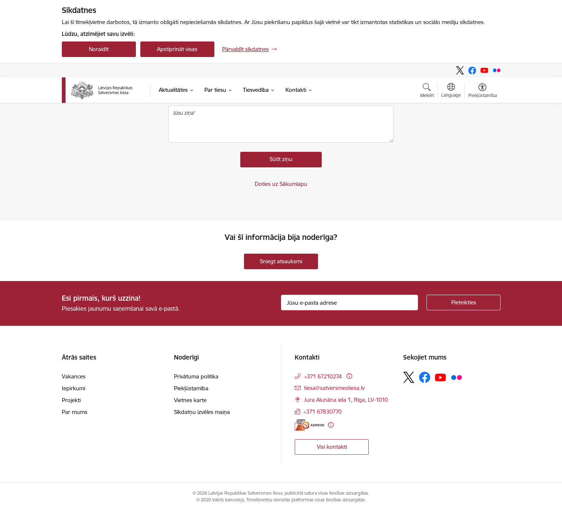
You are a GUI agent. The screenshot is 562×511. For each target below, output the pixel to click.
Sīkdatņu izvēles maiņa (202, 411)
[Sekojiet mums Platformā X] (460, 70)
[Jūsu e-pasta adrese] (349, 302)
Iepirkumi (73, 388)
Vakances (74, 376)
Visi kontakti (332, 446)
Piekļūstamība (191, 388)
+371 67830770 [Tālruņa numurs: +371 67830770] (322, 411)
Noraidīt (98, 49)
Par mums (74, 411)
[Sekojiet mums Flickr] (497, 70)
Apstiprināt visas (177, 49)
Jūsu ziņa (183, 113)
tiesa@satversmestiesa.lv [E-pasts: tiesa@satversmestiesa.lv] (334, 387)
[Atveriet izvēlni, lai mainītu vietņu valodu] (451, 91)
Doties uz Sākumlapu (281, 183)
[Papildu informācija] (349, 376)
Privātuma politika (196, 376)
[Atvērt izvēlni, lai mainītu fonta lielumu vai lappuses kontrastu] (483, 91)
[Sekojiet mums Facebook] (472, 70)
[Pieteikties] (463, 302)
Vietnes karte (190, 400)
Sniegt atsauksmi (281, 261)
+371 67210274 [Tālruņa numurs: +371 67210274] (323, 376)
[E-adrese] (309, 425)
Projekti (71, 400)
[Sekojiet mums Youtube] (484, 70)
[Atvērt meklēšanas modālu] (427, 91)
